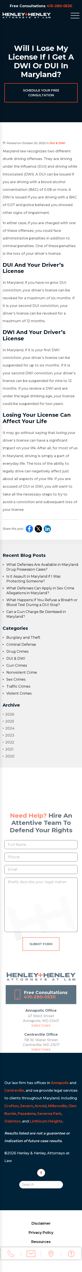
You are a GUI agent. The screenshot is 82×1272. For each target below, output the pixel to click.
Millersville (57, 1106)
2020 (8, 756)
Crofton (11, 1106)
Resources (41, 1242)
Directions (41, 1031)
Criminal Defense (21, 644)
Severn (26, 1106)
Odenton (12, 1121)
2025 (8, 721)
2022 (8, 742)
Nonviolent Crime (21, 672)
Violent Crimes (18, 693)
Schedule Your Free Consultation (41, 92)
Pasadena (27, 1114)
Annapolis (60, 1083)
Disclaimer (41, 1223)
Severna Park (49, 1114)
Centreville (14, 1090)
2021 (8, 749)
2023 (8, 735)
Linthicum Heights (46, 1121)
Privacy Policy (41, 1233)
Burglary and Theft (23, 637)
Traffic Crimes (18, 686)
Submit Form (41, 949)
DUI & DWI (57, 143)
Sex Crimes (15, 679)
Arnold (41, 1106)
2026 (8, 714)
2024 (8, 728)
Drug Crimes (17, 651)
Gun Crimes (16, 665)
